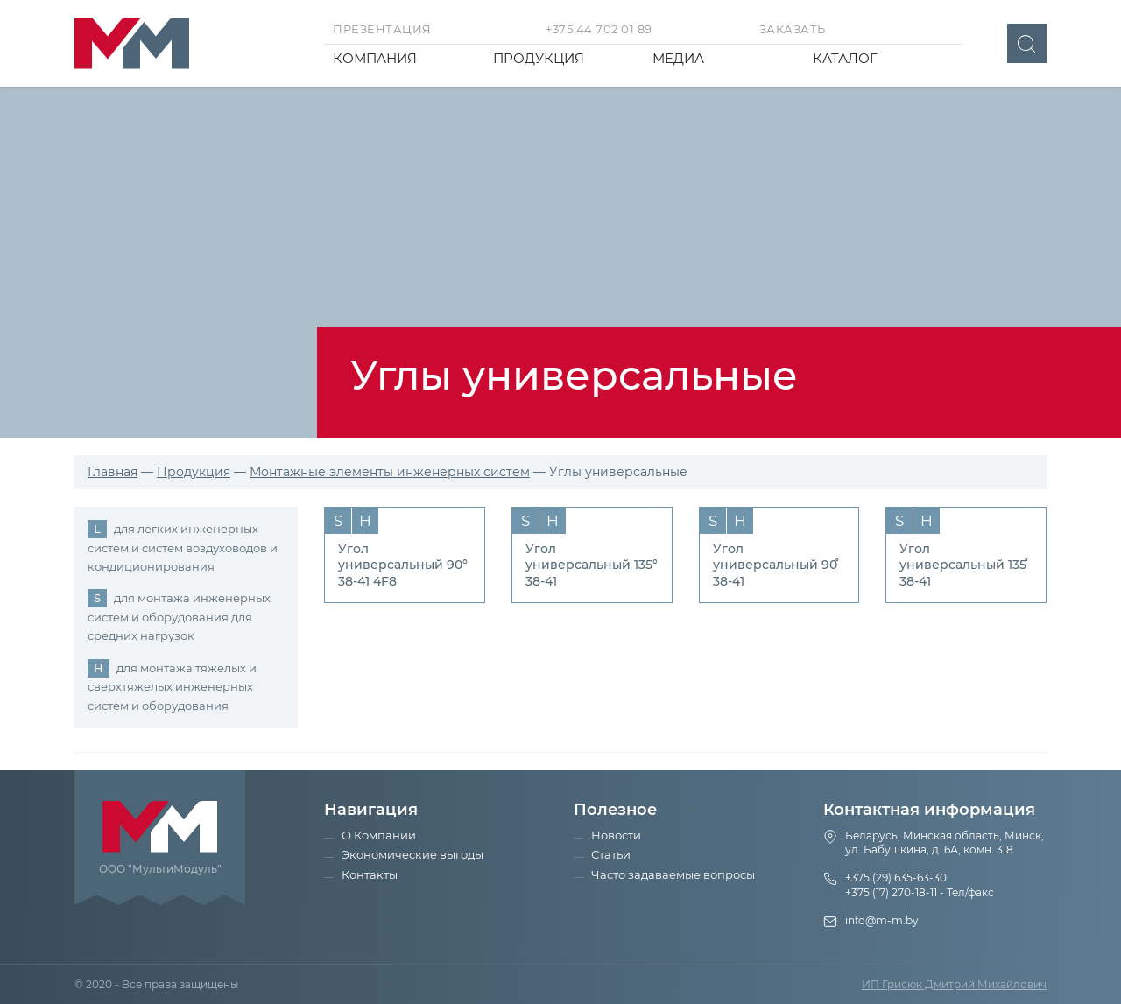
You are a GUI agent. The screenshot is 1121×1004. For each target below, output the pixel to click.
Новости (616, 835)
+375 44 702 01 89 (599, 29)
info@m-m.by (882, 920)
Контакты (370, 874)
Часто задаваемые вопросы (673, 874)
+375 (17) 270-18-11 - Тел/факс (919, 892)
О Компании (379, 835)
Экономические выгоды (412, 854)
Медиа (678, 58)
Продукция (538, 58)
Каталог (845, 58)
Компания (375, 58)
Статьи (611, 854)
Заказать (792, 29)
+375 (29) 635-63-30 (896, 877)
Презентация (382, 29)
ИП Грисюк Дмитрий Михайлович (954, 984)
